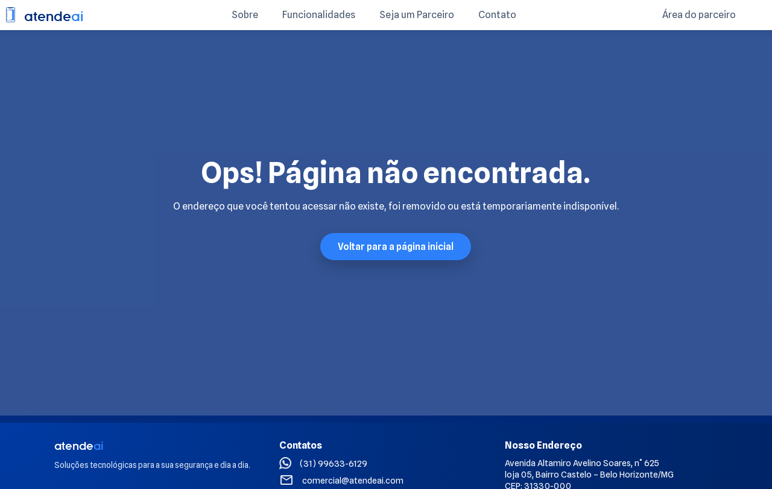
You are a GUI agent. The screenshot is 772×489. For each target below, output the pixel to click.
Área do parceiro (699, 14)
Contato (497, 14)
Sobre (245, 14)
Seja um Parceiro (416, 14)
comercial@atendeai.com (352, 480)
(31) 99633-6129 (333, 463)
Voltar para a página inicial (396, 246)
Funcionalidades (318, 14)
